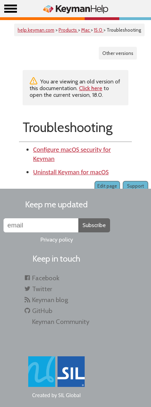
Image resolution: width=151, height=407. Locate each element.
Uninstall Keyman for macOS (71, 172)
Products (68, 30)
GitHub (42, 311)
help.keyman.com (36, 30)
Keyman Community (60, 322)
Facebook (45, 278)
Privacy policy (56, 239)
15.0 (98, 30)
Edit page (107, 186)
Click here (90, 88)
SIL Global (69, 395)
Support (135, 186)
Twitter (42, 289)
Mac (86, 30)
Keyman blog (50, 300)
